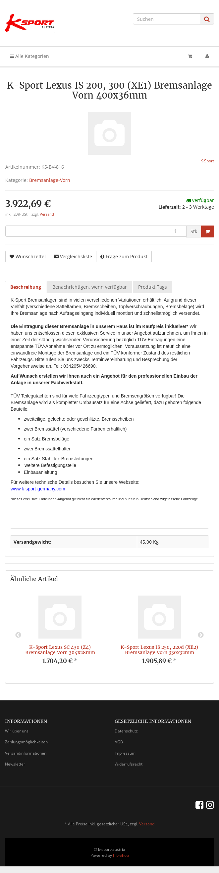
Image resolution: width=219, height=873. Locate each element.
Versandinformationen (25, 753)
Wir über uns (16, 731)
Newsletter (15, 764)
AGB (119, 742)
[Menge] (95, 231)
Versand (47, 214)
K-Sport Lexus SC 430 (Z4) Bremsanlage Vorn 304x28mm (60, 649)
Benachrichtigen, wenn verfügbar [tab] (89, 287)
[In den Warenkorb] (207, 231)
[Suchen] (166, 18)
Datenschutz (126, 731)
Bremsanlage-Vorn (49, 180)
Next (201, 635)
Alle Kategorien (29, 56)
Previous (18, 635)
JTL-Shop (121, 855)
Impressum (125, 753)
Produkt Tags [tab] (152, 287)
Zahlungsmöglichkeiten (26, 742)
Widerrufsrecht (128, 764)
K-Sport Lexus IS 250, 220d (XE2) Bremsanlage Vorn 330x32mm (159, 649)
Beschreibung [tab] (25, 287)
